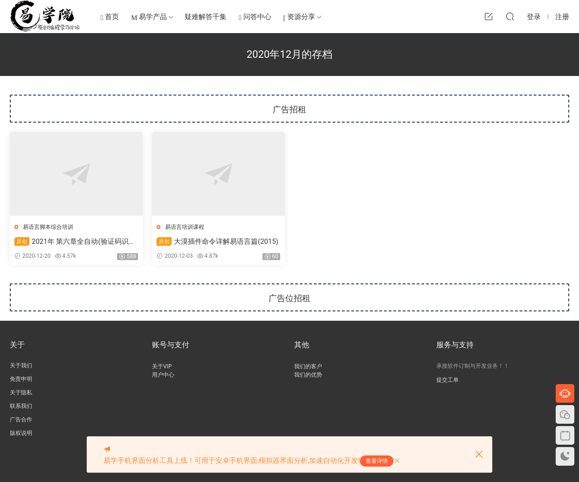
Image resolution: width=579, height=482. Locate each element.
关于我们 (21, 365)
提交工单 (447, 380)
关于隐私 (21, 392)
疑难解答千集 (206, 17)
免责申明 (21, 379)
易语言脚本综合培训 (48, 227)
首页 (110, 17)
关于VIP (162, 366)
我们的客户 (308, 366)
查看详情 (376, 461)
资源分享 (299, 17)
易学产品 (149, 17)
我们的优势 (308, 375)
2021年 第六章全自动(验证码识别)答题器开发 (76, 241)
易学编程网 (45, 16)
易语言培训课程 (184, 227)
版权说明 (21, 433)
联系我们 (21, 406)
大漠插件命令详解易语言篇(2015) (217, 241)
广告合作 (21, 419)
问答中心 (255, 17)
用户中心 (163, 375)
